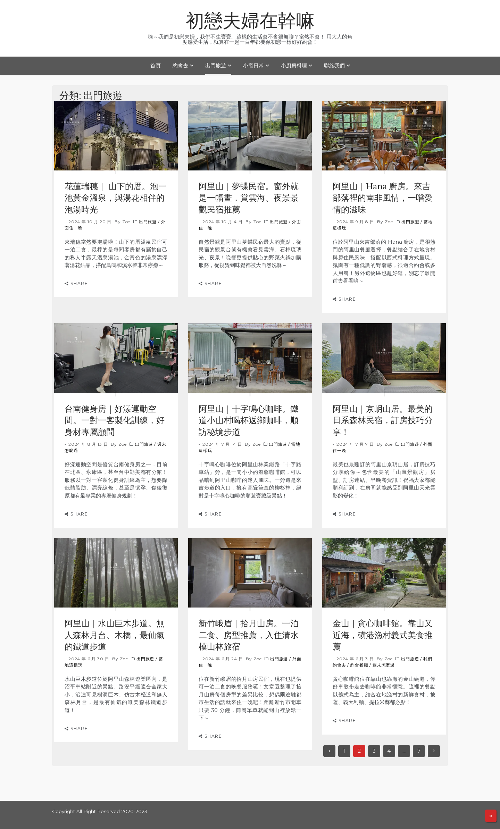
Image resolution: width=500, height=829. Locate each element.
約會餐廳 (359, 665)
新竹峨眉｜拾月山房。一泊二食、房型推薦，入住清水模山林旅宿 (249, 635)
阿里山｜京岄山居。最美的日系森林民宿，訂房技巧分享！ (383, 421)
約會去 (180, 65)
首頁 (155, 65)
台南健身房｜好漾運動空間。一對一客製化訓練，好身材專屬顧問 (115, 421)
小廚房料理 (294, 65)
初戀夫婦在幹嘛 (250, 21)
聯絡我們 (334, 65)
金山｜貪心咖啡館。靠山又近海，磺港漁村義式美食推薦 (383, 635)
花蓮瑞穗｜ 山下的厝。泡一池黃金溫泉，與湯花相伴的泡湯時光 (116, 198)
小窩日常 (253, 65)
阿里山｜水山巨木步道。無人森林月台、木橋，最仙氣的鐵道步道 (115, 635)
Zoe (126, 221)
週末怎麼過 (384, 665)
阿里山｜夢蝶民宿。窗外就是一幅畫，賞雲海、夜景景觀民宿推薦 (249, 198)
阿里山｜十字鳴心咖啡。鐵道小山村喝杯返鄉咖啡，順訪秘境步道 (249, 421)
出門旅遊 (215, 65)
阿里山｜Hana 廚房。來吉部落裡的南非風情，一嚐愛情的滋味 (383, 198)
